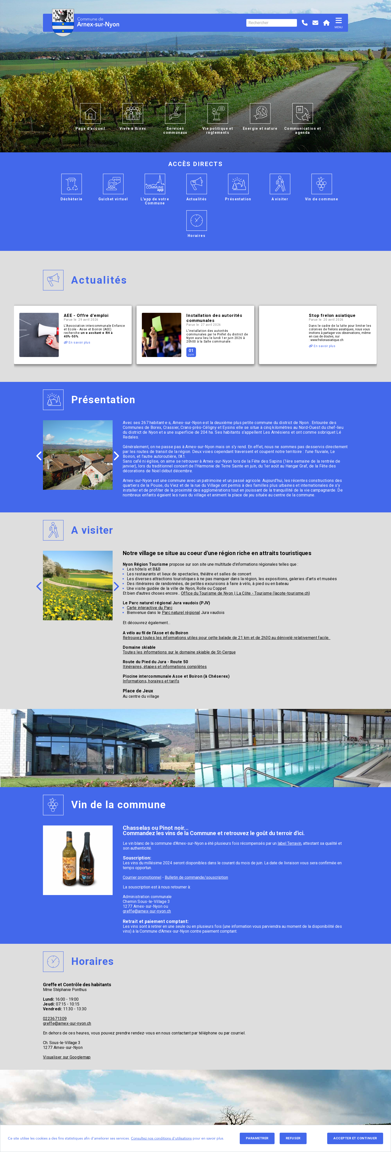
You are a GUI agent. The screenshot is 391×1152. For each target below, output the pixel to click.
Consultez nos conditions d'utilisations (161, 1138)
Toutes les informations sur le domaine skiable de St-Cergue (179, 652)
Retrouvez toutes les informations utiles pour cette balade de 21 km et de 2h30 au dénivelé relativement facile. (226, 637)
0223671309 (55, 1018)
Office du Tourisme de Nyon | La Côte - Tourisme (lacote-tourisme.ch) (245, 593)
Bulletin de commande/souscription (196, 877)
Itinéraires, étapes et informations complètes (165, 666)
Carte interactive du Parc (149, 607)
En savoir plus (77, 342)
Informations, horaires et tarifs (151, 681)
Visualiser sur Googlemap (67, 1057)
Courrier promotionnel (142, 877)
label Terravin (289, 843)
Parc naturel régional (181, 612)
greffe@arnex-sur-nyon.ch (147, 911)
